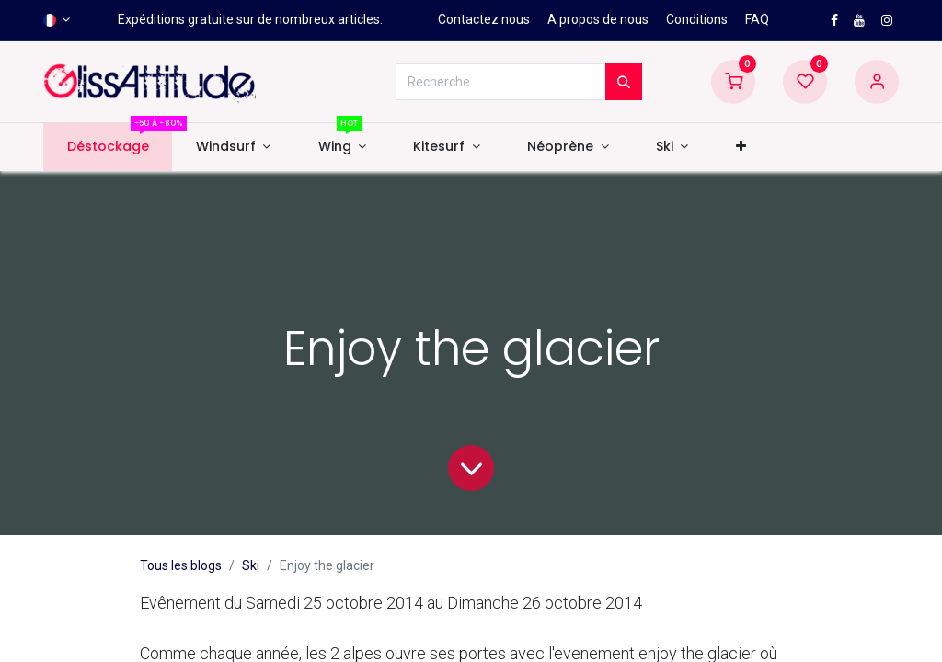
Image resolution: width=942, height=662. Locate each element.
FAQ (757, 19)
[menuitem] (107, 147)
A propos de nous (598, 19)
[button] (740, 147)
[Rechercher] (623, 81)
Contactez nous (484, 19)
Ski (250, 565)
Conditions (697, 19)
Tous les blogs (181, 565)
